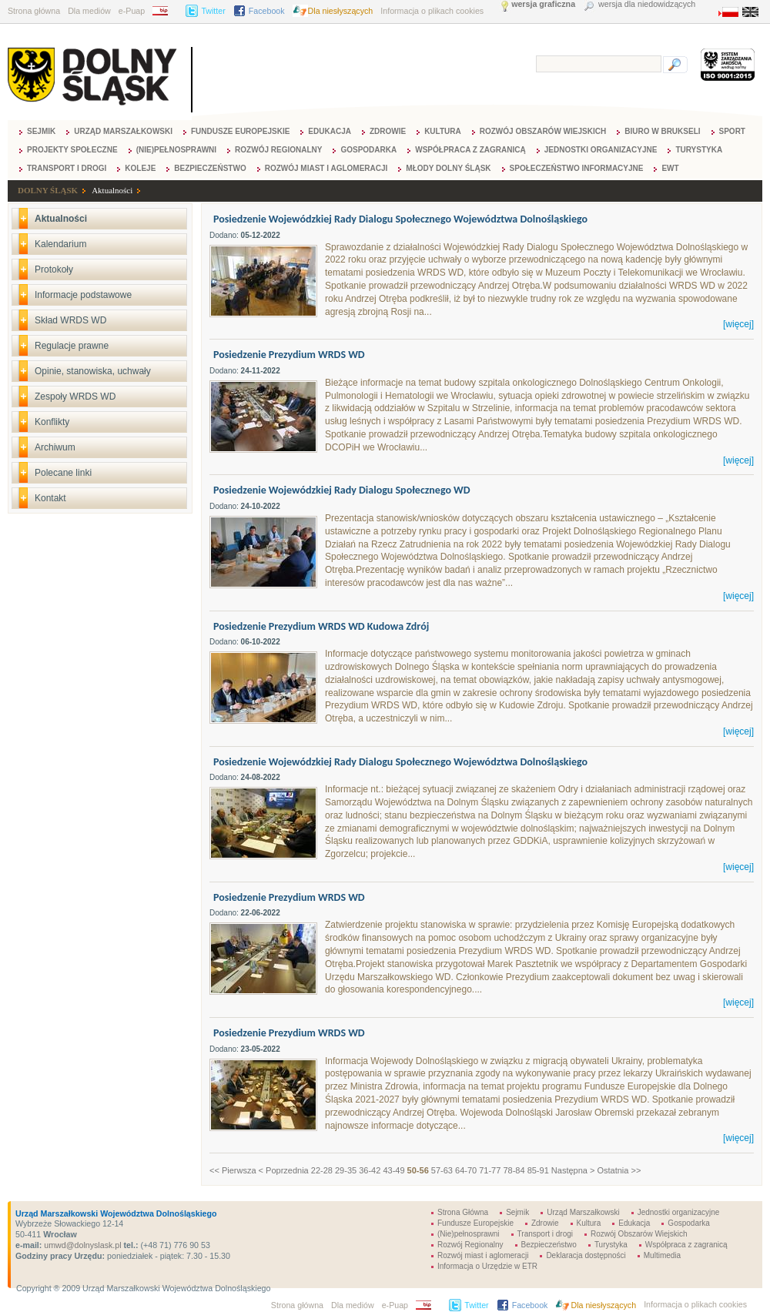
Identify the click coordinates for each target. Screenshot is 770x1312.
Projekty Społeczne (72, 150)
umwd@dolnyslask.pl (81, 1245)
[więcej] (738, 324)
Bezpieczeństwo (210, 168)
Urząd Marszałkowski (123, 131)
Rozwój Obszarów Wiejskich (543, 131)
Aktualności (112, 190)
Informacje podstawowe (83, 295)
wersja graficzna (543, 4)
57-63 (442, 1170)
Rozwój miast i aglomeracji (326, 168)
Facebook (267, 10)
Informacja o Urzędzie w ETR (487, 1266)
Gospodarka (368, 150)
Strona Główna (462, 1212)
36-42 (369, 1170)
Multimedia (662, 1255)
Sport (732, 131)
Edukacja (329, 131)
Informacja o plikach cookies (432, 10)
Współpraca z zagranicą (470, 150)
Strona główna (34, 10)
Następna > (573, 1170)
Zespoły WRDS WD (75, 396)
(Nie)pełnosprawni (176, 150)
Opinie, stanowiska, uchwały (93, 371)
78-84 (513, 1170)
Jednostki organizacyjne (601, 150)
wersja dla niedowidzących (646, 4)
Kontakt (50, 498)
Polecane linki (63, 472)
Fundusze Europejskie (240, 131)
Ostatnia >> (619, 1170)
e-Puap (132, 10)
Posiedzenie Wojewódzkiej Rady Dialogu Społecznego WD (341, 490)
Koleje (140, 168)
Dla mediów (89, 10)
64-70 (466, 1170)
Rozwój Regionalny (278, 150)
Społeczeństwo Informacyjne (577, 168)
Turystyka (698, 150)
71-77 (489, 1170)
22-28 (322, 1170)
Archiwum (55, 447)
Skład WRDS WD (70, 320)
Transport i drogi (66, 168)
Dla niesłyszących (340, 10)
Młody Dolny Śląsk (448, 168)
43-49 (393, 1170)
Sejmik (41, 131)
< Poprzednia (284, 1170)
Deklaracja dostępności (585, 1255)
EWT (669, 168)
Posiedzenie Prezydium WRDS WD (289, 354)
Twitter (213, 10)
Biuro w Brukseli (662, 131)
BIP (165, 10)
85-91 (538, 1170)
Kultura (442, 131)
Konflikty (52, 422)
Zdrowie (388, 131)
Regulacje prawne (72, 345)
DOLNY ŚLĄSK (48, 190)
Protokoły (54, 269)
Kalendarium (60, 244)
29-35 (346, 1170)
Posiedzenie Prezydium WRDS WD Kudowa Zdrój (321, 626)
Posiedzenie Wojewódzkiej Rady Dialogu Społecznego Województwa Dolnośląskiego (400, 219)
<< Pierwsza (232, 1170)
